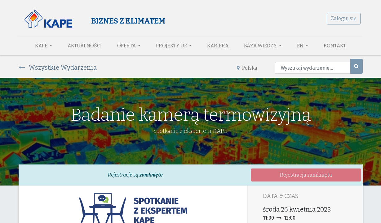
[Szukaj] (356, 66)
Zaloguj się (343, 18)
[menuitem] (84, 45)
